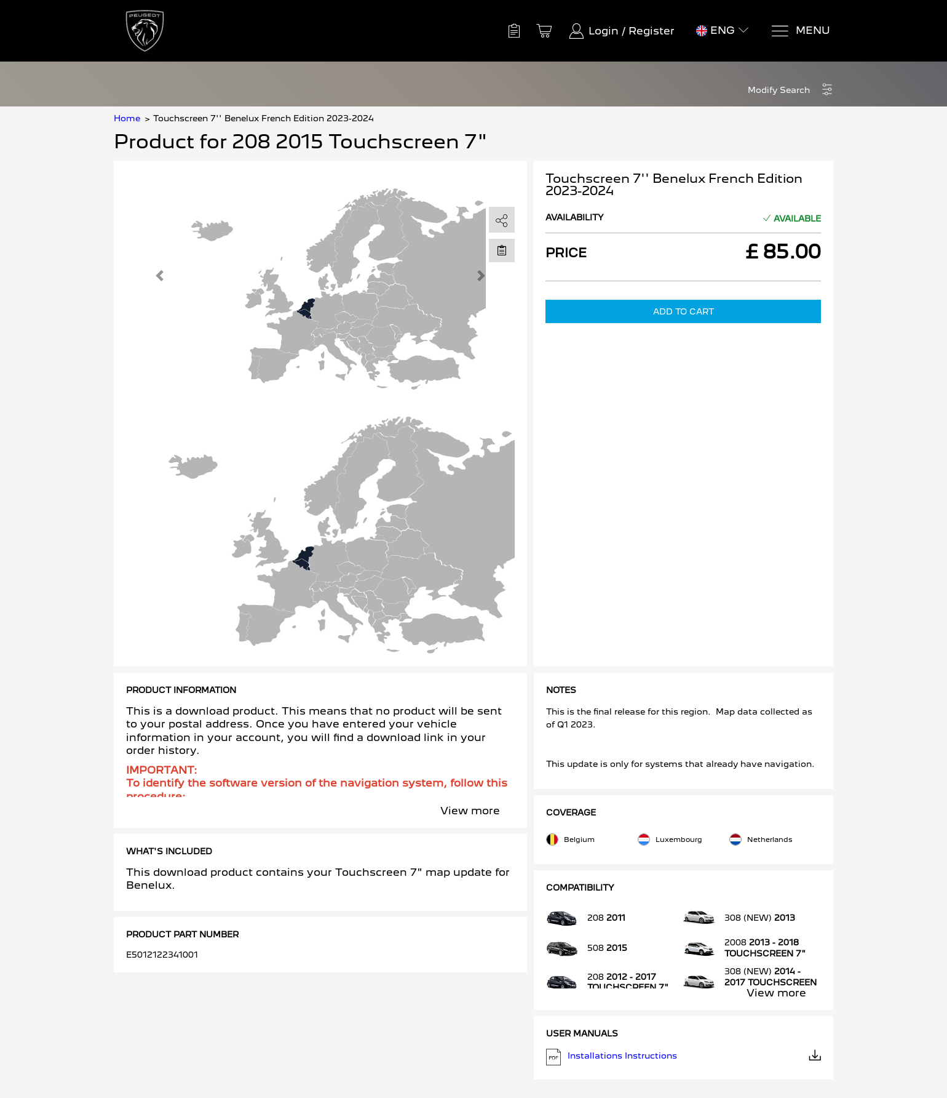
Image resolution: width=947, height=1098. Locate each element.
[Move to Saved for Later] (502, 250)
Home (127, 118)
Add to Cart (683, 311)
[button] (790, 90)
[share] (502, 220)
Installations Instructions (684, 1057)
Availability (574, 217)
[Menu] (800, 31)
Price (566, 253)
